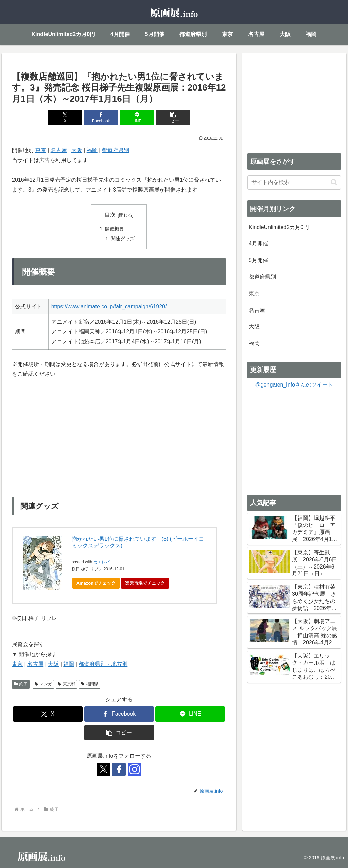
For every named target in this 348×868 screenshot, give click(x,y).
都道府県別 (115, 150)
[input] (294, 182)
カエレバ (101, 562)
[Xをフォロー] (103, 769)
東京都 (66, 684)
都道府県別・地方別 (103, 664)
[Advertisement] (294, 101)
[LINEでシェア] (137, 117)
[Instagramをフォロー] (134, 769)
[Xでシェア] (65, 117)
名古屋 (59, 150)
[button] (173, 117)
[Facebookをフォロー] (119, 769)
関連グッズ (123, 238)
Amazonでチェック (96, 583)
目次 (110, 215)
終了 (21, 684)
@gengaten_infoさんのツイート (294, 385)
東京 (40, 150)
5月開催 (258, 260)
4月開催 (258, 243)
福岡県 (89, 684)
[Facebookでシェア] (101, 117)
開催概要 (114, 229)
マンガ (43, 684)
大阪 (76, 150)
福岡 (92, 150)
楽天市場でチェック (145, 583)
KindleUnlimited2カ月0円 (279, 227)
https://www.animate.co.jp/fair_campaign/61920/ (109, 306)
